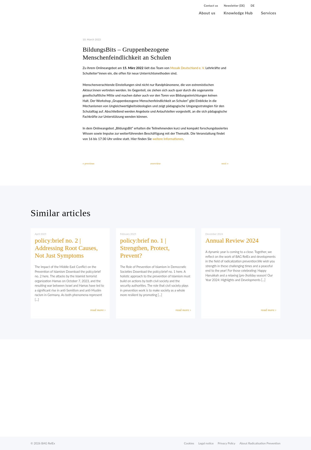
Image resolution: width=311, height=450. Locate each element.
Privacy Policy (226, 443)
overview (155, 163)
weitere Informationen (168, 139)
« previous (88, 163)
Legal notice (206, 443)
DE (253, 5)
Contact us (211, 5)
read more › (98, 310)
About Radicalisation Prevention (260, 443)
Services (268, 13)
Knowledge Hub (238, 13)
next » (224, 163)
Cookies (189, 443)
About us (207, 13)
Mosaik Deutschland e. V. (187, 68)
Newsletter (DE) (234, 5)
